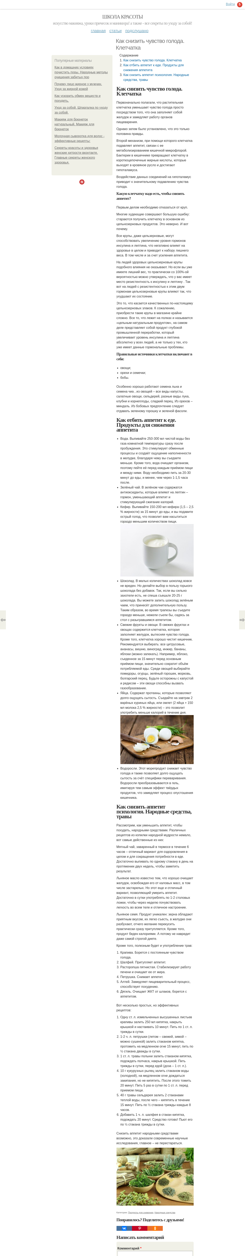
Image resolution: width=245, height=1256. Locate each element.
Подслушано (136, 30)
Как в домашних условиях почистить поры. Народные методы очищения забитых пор (81, 72)
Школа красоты (122, 17)
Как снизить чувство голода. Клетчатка (152, 60)
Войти (230, 4)
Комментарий (129, 1248)
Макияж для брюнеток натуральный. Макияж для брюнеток (74, 124)
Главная (98, 30)
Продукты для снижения (140, 1212)
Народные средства (164, 1212)
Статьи (115, 30)
